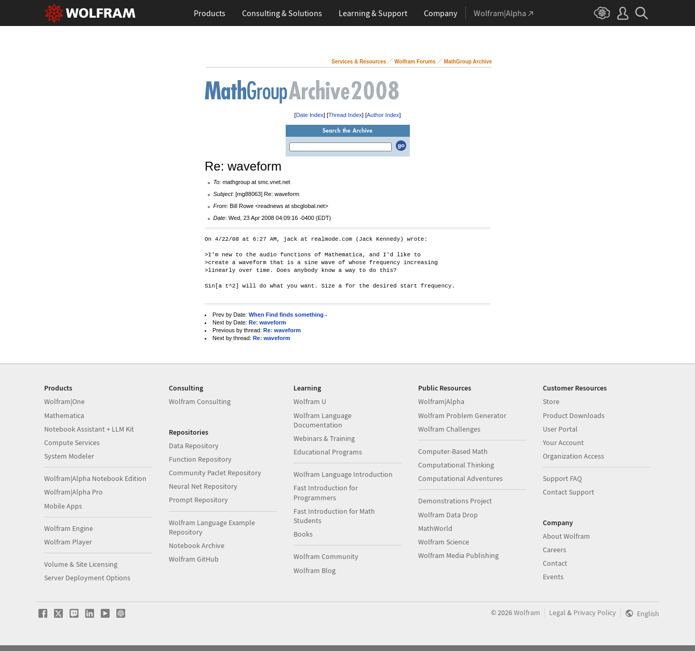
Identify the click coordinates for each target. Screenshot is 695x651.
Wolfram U (309, 401)
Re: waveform (267, 322)
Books (303, 534)
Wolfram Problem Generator (462, 415)
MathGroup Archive (468, 61)
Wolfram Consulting (200, 401)
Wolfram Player (68, 541)
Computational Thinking (456, 465)
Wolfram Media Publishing (458, 555)
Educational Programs (327, 452)
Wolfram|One (64, 401)
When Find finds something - (288, 314)
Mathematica (64, 415)
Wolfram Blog (314, 570)
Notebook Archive (196, 545)
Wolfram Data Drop (448, 514)
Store (551, 401)
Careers (554, 549)
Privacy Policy (594, 612)
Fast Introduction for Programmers (325, 492)
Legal (557, 612)
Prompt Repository (198, 499)
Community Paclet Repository (215, 472)
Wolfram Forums (414, 61)
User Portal (560, 429)
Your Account (563, 442)
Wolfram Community (325, 556)
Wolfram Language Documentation (322, 420)
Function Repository (200, 459)
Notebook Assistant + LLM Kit (89, 429)
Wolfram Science (443, 541)
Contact (555, 563)
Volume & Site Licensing (80, 564)
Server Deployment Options (87, 577)
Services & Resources (358, 61)
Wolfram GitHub (194, 559)
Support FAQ (562, 478)
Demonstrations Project (455, 500)
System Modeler (69, 456)
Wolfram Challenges (449, 429)
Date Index (310, 115)
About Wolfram (566, 536)
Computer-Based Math (453, 451)
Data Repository (194, 445)
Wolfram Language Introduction (343, 474)
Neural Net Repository (203, 486)
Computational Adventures (460, 478)
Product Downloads (574, 415)
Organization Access (573, 456)
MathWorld (435, 528)
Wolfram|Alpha (441, 401)
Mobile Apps (63, 506)
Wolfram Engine (68, 528)
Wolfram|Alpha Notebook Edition (95, 478)
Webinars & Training (324, 438)
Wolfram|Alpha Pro (73, 492)
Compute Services (72, 442)
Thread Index (345, 115)
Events (553, 576)
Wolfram (527, 612)
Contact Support (568, 492)
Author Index (383, 115)
